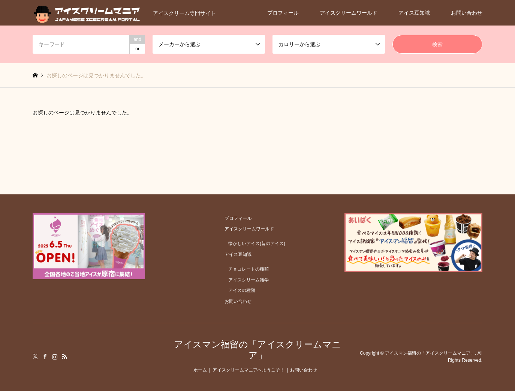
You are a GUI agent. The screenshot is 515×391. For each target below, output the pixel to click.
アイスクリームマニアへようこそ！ (248, 370)
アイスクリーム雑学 (248, 280)
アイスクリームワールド (348, 13)
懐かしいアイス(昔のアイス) (256, 243)
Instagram (54, 356)
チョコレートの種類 (248, 269)
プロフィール (283, 13)
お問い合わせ (466, 13)
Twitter (35, 356)
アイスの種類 (241, 290)
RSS (64, 356)
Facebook (45, 356)
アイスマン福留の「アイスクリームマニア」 (257, 349)
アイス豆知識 (414, 13)
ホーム (200, 370)
